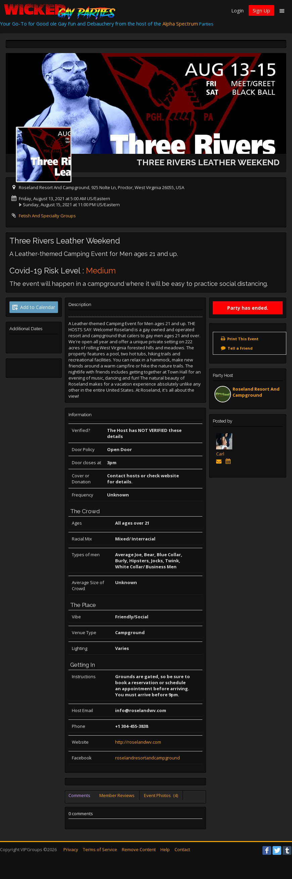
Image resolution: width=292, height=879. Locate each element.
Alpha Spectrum (180, 23)
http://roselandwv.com (138, 742)
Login (237, 10)
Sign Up (261, 10)
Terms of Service (100, 849)
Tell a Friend (240, 348)
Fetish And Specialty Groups (47, 216)
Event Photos (161, 795)
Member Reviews (117, 795)
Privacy (70, 849)
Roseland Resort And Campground (256, 392)
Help (165, 849)
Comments (79, 795)
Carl (220, 454)
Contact (182, 849)
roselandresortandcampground (147, 758)
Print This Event (242, 338)
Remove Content (139, 849)
